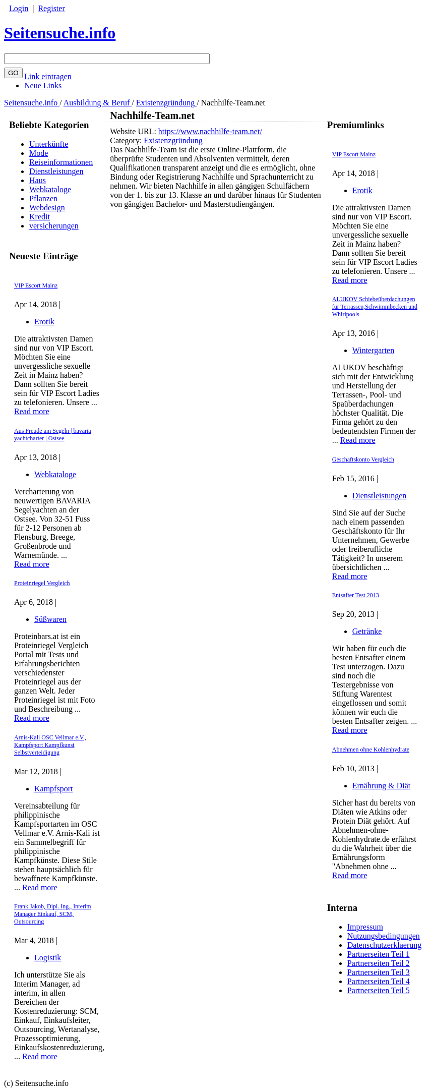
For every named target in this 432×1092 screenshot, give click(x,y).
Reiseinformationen (61, 162)
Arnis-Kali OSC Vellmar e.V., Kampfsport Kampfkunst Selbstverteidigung (50, 745)
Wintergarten (373, 350)
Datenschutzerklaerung (384, 945)
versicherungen (54, 225)
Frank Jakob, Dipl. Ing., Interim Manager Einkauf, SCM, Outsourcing (52, 914)
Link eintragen (48, 76)
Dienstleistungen (56, 171)
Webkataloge (50, 189)
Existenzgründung (166, 102)
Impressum (365, 927)
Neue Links (42, 85)
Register (51, 8)
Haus (37, 180)
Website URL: (134, 131)
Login (18, 8)
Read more (31, 411)
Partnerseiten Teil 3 (378, 972)
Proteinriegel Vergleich (42, 583)
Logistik (47, 957)
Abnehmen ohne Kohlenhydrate (370, 749)
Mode (38, 153)
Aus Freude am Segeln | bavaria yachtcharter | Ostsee (52, 434)
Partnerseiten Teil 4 (378, 981)
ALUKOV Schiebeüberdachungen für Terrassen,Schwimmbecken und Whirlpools (374, 307)
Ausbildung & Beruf (98, 102)
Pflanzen (43, 198)
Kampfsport (53, 788)
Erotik (44, 321)
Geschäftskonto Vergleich (363, 459)
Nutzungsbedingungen (383, 936)
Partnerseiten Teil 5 (378, 990)
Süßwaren (50, 619)
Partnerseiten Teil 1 (378, 954)
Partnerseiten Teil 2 (378, 963)
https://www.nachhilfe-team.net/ (210, 131)
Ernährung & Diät (381, 785)
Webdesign (47, 207)
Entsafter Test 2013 (355, 595)
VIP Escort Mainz (35, 285)
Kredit (39, 216)
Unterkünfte (48, 144)
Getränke (367, 631)
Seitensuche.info (59, 33)
